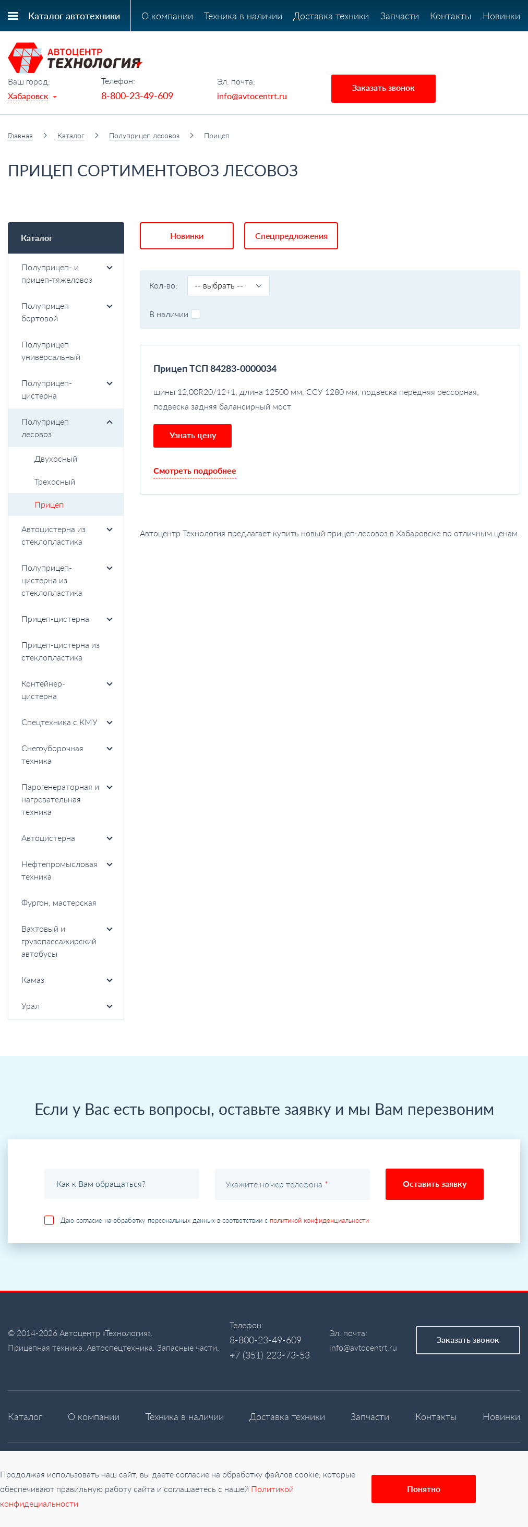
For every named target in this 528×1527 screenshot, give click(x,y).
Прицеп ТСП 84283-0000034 (215, 368)
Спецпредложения (291, 236)
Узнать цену (193, 435)
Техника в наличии (243, 15)
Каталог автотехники (74, 15)
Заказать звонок (383, 87)
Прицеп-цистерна (67, 618)
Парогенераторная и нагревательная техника (67, 798)
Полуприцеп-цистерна (67, 389)
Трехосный (54, 481)
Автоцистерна (67, 838)
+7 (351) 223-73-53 (270, 1355)
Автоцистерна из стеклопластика (67, 535)
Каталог (71, 135)
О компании (167, 15)
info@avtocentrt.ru (252, 96)
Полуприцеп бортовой (67, 311)
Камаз (67, 979)
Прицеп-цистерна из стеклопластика (60, 651)
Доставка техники (331, 15)
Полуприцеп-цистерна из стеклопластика (67, 579)
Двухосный (55, 458)
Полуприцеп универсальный (50, 350)
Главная (20, 135)
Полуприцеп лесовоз (144, 135)
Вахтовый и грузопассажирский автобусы (67, 940)
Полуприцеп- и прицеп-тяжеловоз (67, 273)
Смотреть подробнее (194, 470)
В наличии (174, 314)
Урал (67, 1006)
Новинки (501, 15)
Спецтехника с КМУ (67, 722)
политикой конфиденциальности (319, 1220)
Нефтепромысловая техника (67, 870)
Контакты (451, 15)
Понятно (423, 1489)
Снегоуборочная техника (67, 754)
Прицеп (49, 504)
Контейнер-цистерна (67, 689)
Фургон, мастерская (59, 902)
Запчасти (399, 15)
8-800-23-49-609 (137, 95)
